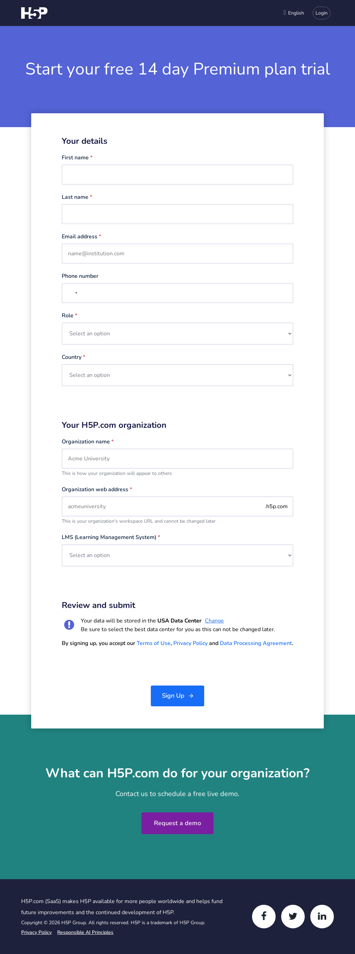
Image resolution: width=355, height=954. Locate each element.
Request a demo (177, 823)
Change (214, 621)
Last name (77, 197)
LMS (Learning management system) (111, 537)
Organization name (88, 441)
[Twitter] (293, 916)
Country (73, 357)
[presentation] (114, 666)
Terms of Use (154, 643)
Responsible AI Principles (85, 932)
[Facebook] (264, 916)
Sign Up (173, 695)
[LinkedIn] (322, 916)
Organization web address (97, 489)
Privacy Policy (190, 643)
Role (69, 315)
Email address (81, 236)
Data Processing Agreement (256, 643)
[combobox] (293, 13)
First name (77, 157)
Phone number (80, 276)
